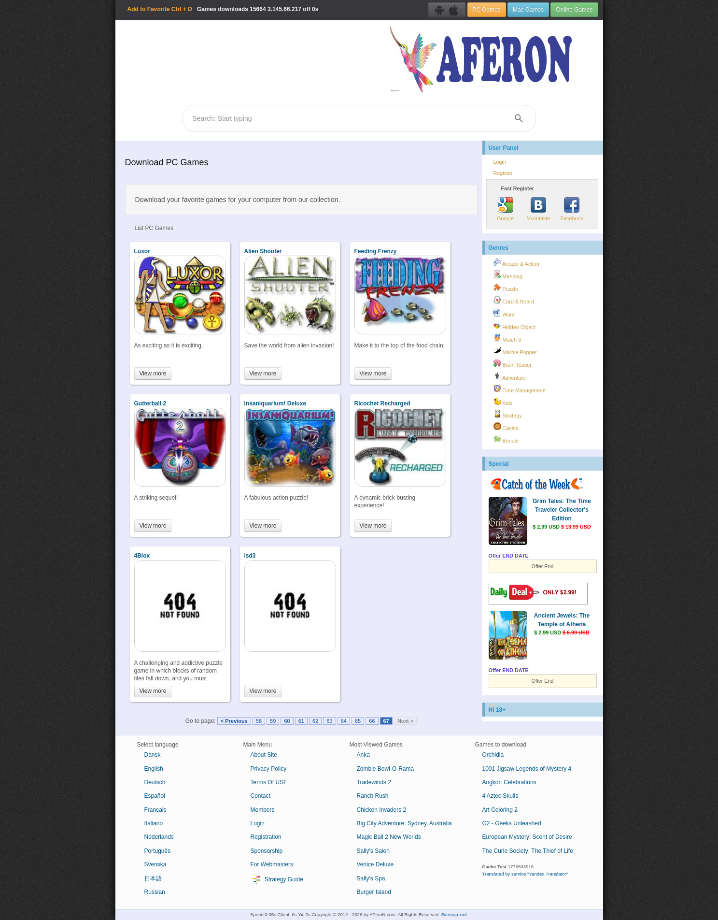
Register (503, 173)
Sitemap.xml (453, 914)
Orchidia (493, 754)
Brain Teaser (512, 363)
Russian (154, 892)
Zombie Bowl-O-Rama (385, 768)
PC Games (487, 9)
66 (372, 721)
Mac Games (528, 9)
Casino (506, 426)
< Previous (234, 721)
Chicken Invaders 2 (382, 809)
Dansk (152, 754)
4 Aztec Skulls (500, 795)
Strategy (507, 414)
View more (153, 373)
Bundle (506, 439)
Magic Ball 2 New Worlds (389, 837)
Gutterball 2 (150, 403)
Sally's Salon (373, 851)
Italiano (153, 823)
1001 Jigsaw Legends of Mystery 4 (527, 768)
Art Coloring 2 (500, 809)
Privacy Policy (269, 768)
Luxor (142, 251)
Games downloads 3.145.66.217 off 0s (223, 9)
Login (499, 162)
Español (154, 795)
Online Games (574, 9)
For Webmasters (272, 864)
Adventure (509, 376)
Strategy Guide (277, 880)
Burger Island (374, 892)
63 (329, 721)
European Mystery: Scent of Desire (527, 837)
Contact (260, 795)
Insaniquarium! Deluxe (275, 403)
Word (504, 313)
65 (358, 721)
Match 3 (507, 338)
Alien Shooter (263, 251)
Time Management (519, 389)
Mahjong (507, 275)
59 (273, 721)
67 (386, 721)
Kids (503, 401)
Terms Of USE (269, 782)
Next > (405, 721)
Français (155, 809)
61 (301, 721)
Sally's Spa (371, 878)
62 (315, 721)
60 (287, 721)
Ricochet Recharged (382, 403)
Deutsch (155, 782)
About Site (264, 754)
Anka (363, 754)
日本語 (153, 878)
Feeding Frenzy (375, 251)
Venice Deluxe (375, 864)
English (153, 768)
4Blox (142, 555)
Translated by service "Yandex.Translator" (525, 874)
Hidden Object (514, 325)
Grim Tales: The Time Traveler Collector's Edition (562, 510)
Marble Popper (515, 350)
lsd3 (250, 555)
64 (344, 721)
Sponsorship (267, 851)
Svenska (155, 864)
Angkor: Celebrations (509, 782)
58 (259, 721)
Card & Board (513, 300)
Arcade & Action (516, 262)
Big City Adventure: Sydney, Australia (404, 823)
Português (157, 851)
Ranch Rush (373, 795)
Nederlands (159, 837)
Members (263, 809)
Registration (266, 837)
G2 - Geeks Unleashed (511, 823)
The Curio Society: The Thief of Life (527, 851)
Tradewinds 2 (374, 782)
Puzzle (505, 287)
